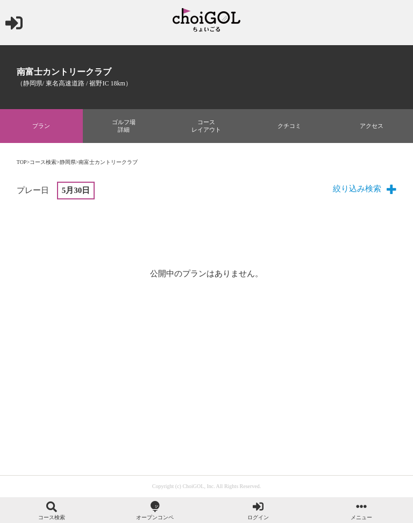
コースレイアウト (206, 126)
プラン (41, 126)
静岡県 (68, 162)
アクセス (371, 126)
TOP (22, 162)
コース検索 (43, 162)
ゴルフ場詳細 (124, 126)
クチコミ (289, 126)
